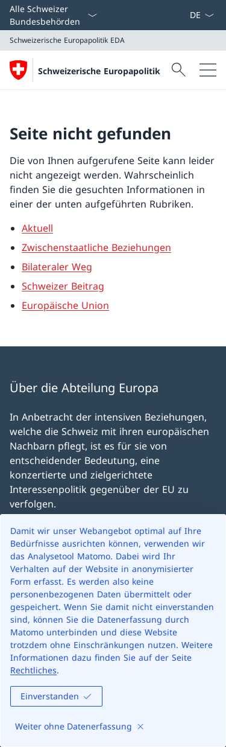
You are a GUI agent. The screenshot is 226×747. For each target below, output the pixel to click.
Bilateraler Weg (57, 266)
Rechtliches (33, 670)
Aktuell (37, 228)
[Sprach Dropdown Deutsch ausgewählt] (201, 15)
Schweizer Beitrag (63, 286)
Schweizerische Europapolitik (99, 71)
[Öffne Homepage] (85, 70)
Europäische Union (65, 305)
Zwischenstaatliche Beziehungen (96, 247)
